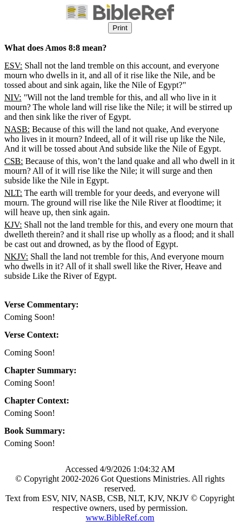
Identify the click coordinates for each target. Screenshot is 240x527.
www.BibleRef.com (120, 517)
